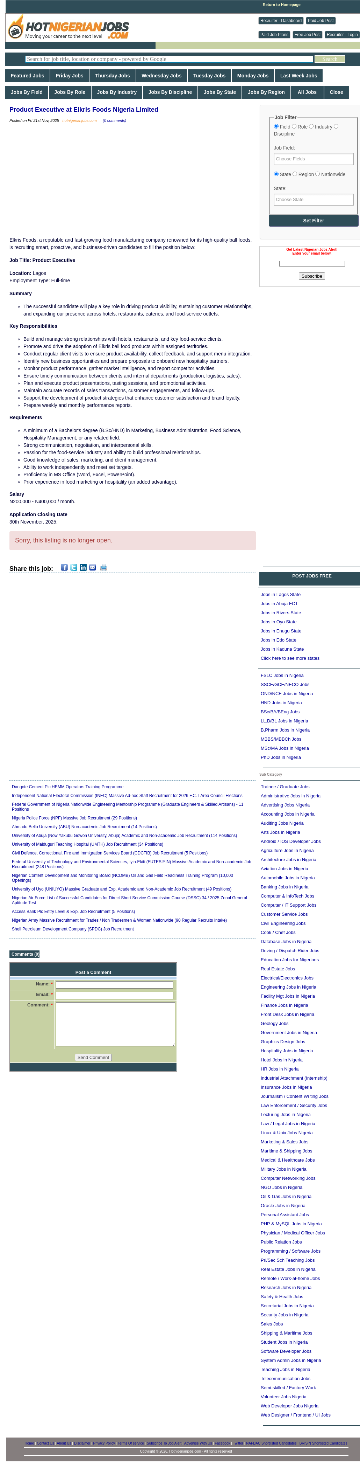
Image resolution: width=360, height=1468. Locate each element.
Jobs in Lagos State (281, 594)
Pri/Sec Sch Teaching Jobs (288, 1260)
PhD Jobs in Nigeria (281, 757)
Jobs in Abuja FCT (279, 603)
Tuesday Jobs (209, 75)
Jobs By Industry (116, 92)
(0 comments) (114, 120)
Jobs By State (220, 92)
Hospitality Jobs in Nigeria (287, 1050)
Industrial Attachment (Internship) (294, 1078)
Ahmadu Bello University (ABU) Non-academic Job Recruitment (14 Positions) (84, 826)
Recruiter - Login (342, 34)
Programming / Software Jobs (291, 1251)
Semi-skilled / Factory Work (288, 1387)
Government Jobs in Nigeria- (289, 1032)
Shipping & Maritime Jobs (286, 1333)
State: (280, 188)
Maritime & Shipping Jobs (286, 1151)
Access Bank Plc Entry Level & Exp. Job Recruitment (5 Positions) (73, 911)
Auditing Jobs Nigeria (282, 823)
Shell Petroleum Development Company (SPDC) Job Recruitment (73, 929)
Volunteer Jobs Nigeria (284, 1396)
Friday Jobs (69, 75)
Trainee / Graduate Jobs (285, 786)
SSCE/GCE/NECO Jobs (285, 684)
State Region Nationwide (310, 174)
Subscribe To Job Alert (164, 1443)
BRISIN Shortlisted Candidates (323, 1443)
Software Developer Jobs (286, 1351)
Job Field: (284, 148)
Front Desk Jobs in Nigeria (287, 1014)
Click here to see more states (290, 658)
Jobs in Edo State (278, 640)
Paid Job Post (321, 20)
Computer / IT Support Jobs (288, 905)
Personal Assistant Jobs (285, 1214)
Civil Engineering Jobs (283, 923)
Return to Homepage (282, 4)
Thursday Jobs (112, 75)
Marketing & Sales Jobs (285, 1141)
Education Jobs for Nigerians (290, 959)
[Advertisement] (72, 352)
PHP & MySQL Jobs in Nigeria (291, 1223)
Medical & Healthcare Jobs (288, 1160)
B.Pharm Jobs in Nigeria (285, 730)
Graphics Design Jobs (283, 1041)
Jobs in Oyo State (279, 621)
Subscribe (312, 276)
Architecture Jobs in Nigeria (288, 859)
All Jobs (307, 92)
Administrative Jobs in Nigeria (291, 795)
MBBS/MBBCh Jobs (281, 739)
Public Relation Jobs (281, 1242)
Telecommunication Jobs (285, 1378)
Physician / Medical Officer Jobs (293, 1232)
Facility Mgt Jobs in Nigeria (288, 996)
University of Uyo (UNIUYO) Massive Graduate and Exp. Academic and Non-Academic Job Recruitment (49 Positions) (121, 889)
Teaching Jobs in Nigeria (285, 1369)
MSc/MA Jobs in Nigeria (285, 748)
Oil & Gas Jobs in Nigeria (286, 1196)
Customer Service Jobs (284, 914)
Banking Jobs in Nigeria (285, 886)
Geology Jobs (275, 1023)
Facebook (222, 1443)
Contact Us (45, 1443)
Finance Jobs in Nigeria (284, 1005)
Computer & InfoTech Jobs (287, 896)
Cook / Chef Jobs (278, 932)
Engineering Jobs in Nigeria (288, 987)
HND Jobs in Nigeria (281, 702)
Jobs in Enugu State (281, 630)
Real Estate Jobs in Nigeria (288, 1269)
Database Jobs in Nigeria (286, 941)
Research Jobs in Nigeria (286, 1287)
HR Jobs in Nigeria (279, 1069)
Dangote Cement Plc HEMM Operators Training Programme (67, 786)
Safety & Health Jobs (282, 1296)
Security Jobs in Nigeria (285, 1314)
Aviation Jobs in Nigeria (284, 868)
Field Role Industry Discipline (306, 130)
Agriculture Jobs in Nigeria (287, 850)
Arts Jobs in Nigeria (280, 832)
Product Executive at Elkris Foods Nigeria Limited (83, 109)
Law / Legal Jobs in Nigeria (288, 1123)
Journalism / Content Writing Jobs (295, 1096)
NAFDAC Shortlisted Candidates (271, 1443)
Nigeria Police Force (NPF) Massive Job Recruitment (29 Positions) (74, 818)
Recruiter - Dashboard (281, 20)
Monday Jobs (253, 75)
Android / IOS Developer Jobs (291, 841)
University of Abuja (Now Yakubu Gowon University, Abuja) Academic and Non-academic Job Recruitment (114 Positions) (124, 835)
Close (336, 92)
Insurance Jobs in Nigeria (286, 1087)
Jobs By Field (26, 92)
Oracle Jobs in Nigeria (283, 1205)
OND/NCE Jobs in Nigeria (287, 693)
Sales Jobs (272, 1324)
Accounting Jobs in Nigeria (288, 814)
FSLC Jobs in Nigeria (282, 675)
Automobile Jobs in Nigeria (288, 877)
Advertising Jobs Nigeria (285, 805)
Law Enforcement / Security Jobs (294, 1105)
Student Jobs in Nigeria (284, 1342)
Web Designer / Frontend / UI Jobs (296, 1415)
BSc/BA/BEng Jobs (280, 711)
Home (29, 1443)
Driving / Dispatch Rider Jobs (290, 950)
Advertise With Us (198, 1443)
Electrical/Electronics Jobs (287, 978)
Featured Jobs (27, 75)
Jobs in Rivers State (281, 612)
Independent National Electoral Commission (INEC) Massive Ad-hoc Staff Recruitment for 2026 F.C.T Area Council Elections (127, 795)
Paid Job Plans (274, 34)
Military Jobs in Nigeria (284, 1169)
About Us (64, 1443)
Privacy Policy (104, 1443)
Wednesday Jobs (162, 75)
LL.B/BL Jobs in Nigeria (284, 720)
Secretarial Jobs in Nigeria (287, 1305)
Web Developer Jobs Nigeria (289, 1405)
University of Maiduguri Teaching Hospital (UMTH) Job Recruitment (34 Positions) (87, 844)
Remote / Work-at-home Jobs (290, 1278)
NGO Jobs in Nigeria (281, 1187)
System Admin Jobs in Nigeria (291, 1360)
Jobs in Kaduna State (282, 649)
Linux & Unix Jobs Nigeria (287, 1132)
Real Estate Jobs (278, 968)
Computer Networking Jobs (288, 1178)
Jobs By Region (266, 92)
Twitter (238, 1443)
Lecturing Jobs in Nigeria (286, 1114)
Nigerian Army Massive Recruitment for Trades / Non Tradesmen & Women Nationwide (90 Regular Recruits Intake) (119, 920)
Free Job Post (308, 34)
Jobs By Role (70, 92)
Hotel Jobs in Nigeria (282, 1059)
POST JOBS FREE (312, 576)
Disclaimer (82, 1443)
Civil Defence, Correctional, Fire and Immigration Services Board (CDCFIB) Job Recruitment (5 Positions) (110, 853)
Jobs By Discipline (170, 92)
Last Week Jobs (299, 75)
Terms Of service (131, 1443)
